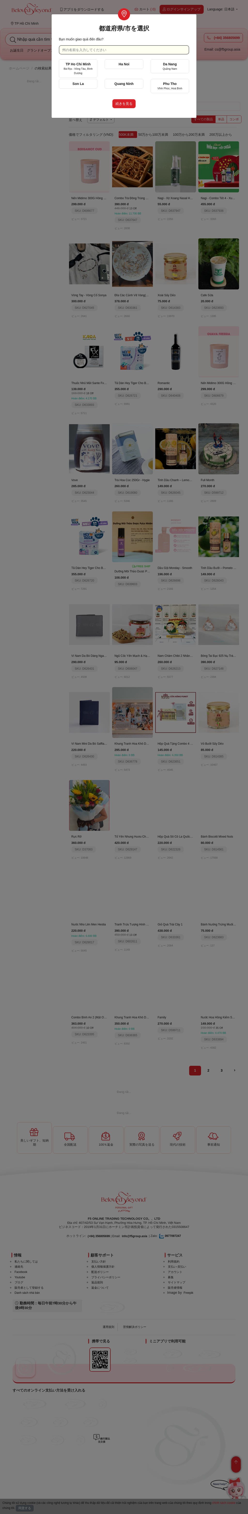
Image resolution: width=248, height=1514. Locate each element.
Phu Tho (169, 86)
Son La (78, 84)
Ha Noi (124, 64)
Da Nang (170, 66)
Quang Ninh (123, 84)
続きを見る (124, 104)
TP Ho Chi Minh (78, 68)
